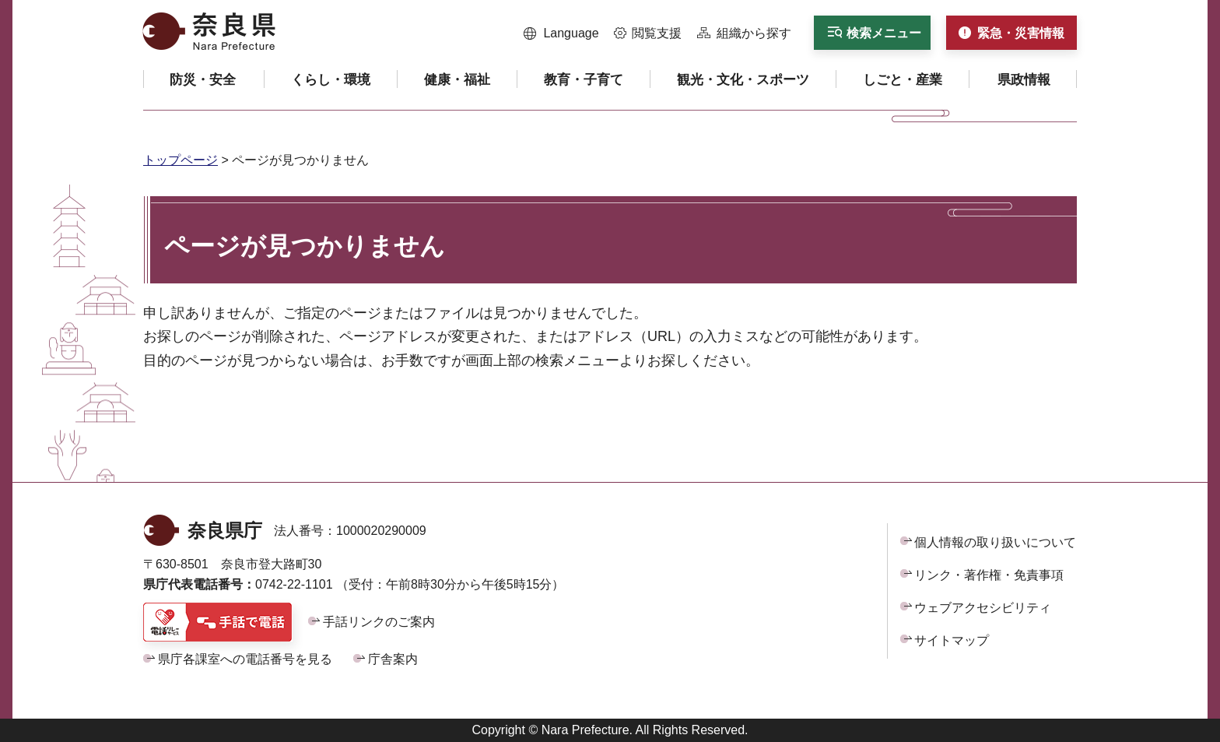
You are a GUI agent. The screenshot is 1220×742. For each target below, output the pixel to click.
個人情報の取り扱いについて (995, 542)
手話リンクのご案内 (379, 621)
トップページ (180, 160)
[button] (561, 33)
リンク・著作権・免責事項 (989, 575)
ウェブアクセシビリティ (982, 607)
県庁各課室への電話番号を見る (245, 659)
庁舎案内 (393, 659)
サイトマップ (951, 640)
